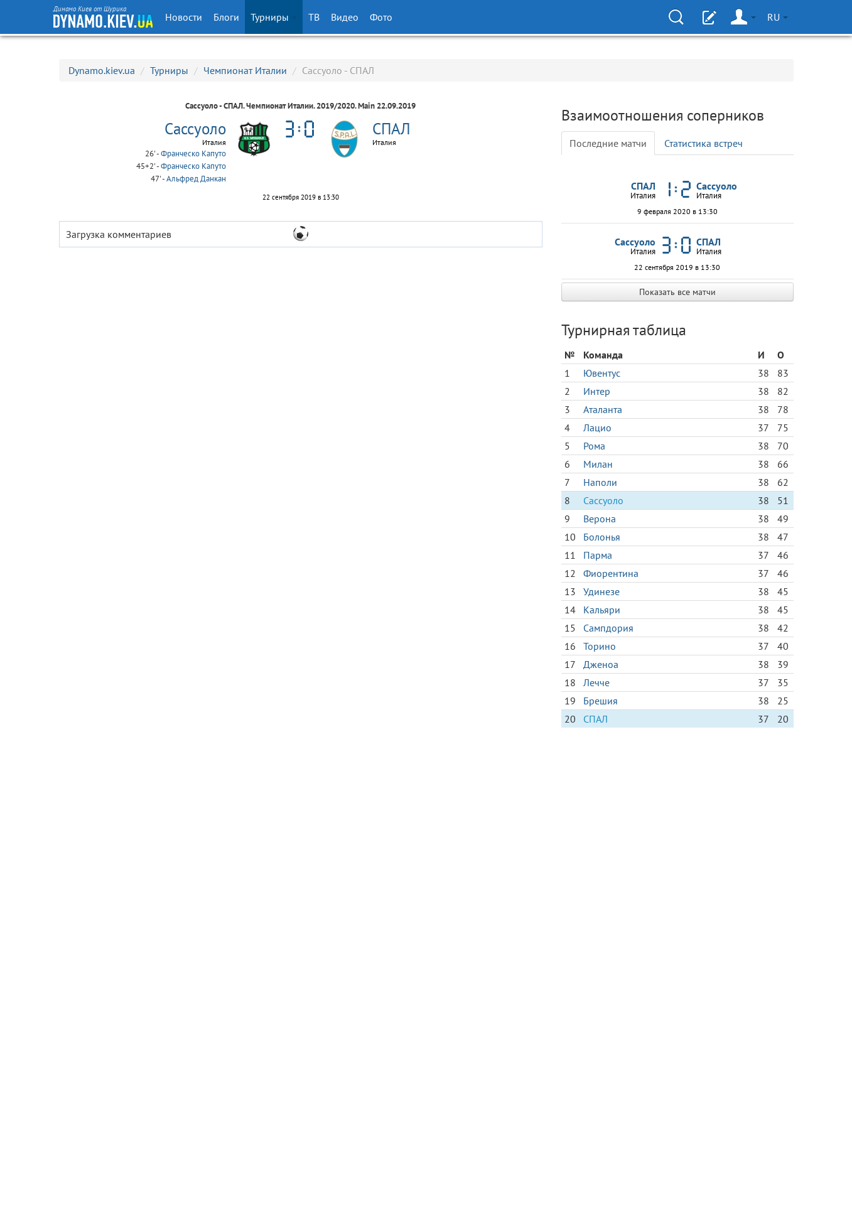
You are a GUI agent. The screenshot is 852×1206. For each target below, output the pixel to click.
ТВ (314, 17)
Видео (345, 17)
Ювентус (601, 373)
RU (777, 17)
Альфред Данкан (196, 178)
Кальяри (601, 609)
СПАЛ (595, 719)
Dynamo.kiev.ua (101, 70)
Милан (598, 464)
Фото (381, 17)
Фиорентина (611, 573)
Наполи (600, 482)
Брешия (600, 700)
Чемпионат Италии (245, 70)
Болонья (601, 536)
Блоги (226, 17)
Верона (599, 518)
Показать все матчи (677, 292)
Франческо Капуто (193, 153)
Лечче (596, 682)
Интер (596, 391)
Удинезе (601, 591)
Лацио (597, 427)
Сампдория (608, 628)
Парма (597, 555)
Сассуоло (603, 500)
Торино (599, 646)
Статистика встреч (703, 143)
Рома (594, 445)
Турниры (274, 17)
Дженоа (600, 664)
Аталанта (602, 409)
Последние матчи (608, 143)
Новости (183, 17)
